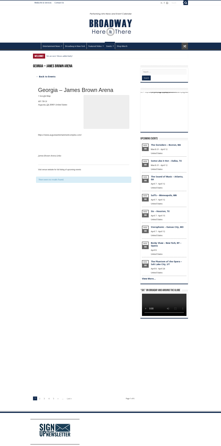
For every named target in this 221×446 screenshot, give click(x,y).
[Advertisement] (83, 226)
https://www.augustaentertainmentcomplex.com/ (60, 135)
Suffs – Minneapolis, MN (164, 195)
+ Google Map (44, 96)
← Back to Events (46, 76)
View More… (149, 278)
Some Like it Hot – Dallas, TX (166, 161)
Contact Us (59, 3)
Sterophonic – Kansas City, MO (167, 227)
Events (109, 46)
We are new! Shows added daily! (59, 56)
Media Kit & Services (43, 3)
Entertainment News (51, 46)
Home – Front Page (37, 46)
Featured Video (95, 46)
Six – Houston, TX (160, 211)
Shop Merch (122, 46)
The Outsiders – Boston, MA (166, 145)
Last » (69, 398)
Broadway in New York (75, 46)
